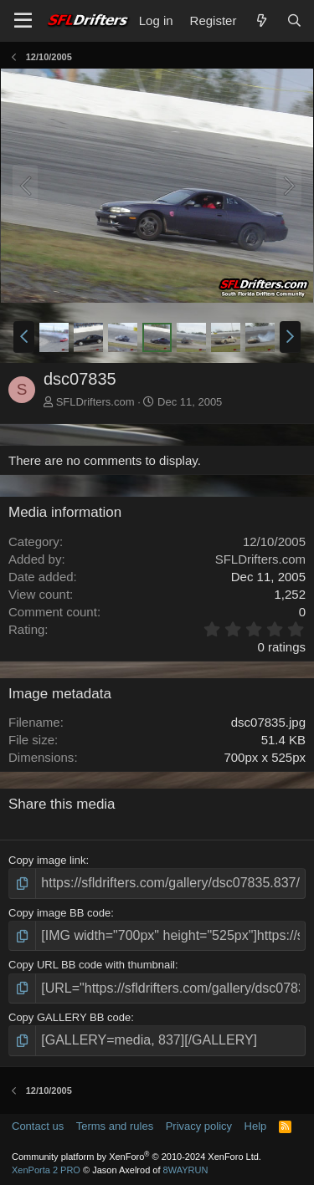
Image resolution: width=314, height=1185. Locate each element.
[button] (23, 337)
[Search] (294, 20)
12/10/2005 (274, 541)
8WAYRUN (185, 1170)
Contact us (38, 1126)
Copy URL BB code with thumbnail (91, 964)
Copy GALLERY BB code (69, 1017)
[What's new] (261, 20)
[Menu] (23, 21)
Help (256, 1126)
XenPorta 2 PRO (46, 1170)
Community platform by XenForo (136, 1157)
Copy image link (47, 860)
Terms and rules (114, 1126)
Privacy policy (199, 1126)
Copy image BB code (59, 913)
